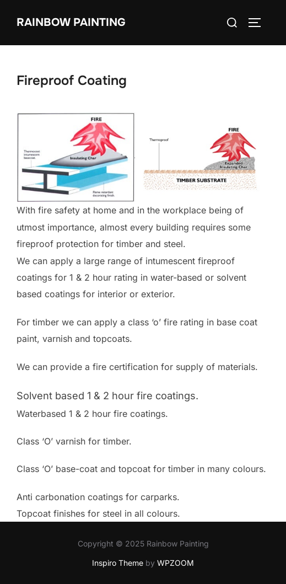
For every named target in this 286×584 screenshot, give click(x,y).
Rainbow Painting (71, 22)
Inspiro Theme (117, 562)
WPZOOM (175, 562)
